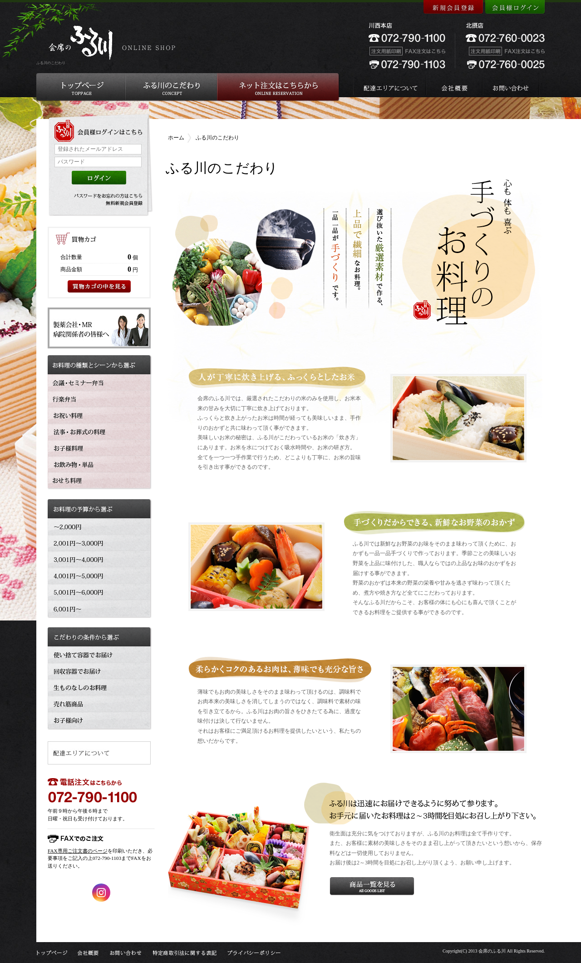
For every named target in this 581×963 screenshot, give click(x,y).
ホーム (176, 137)
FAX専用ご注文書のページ (78, 851)
